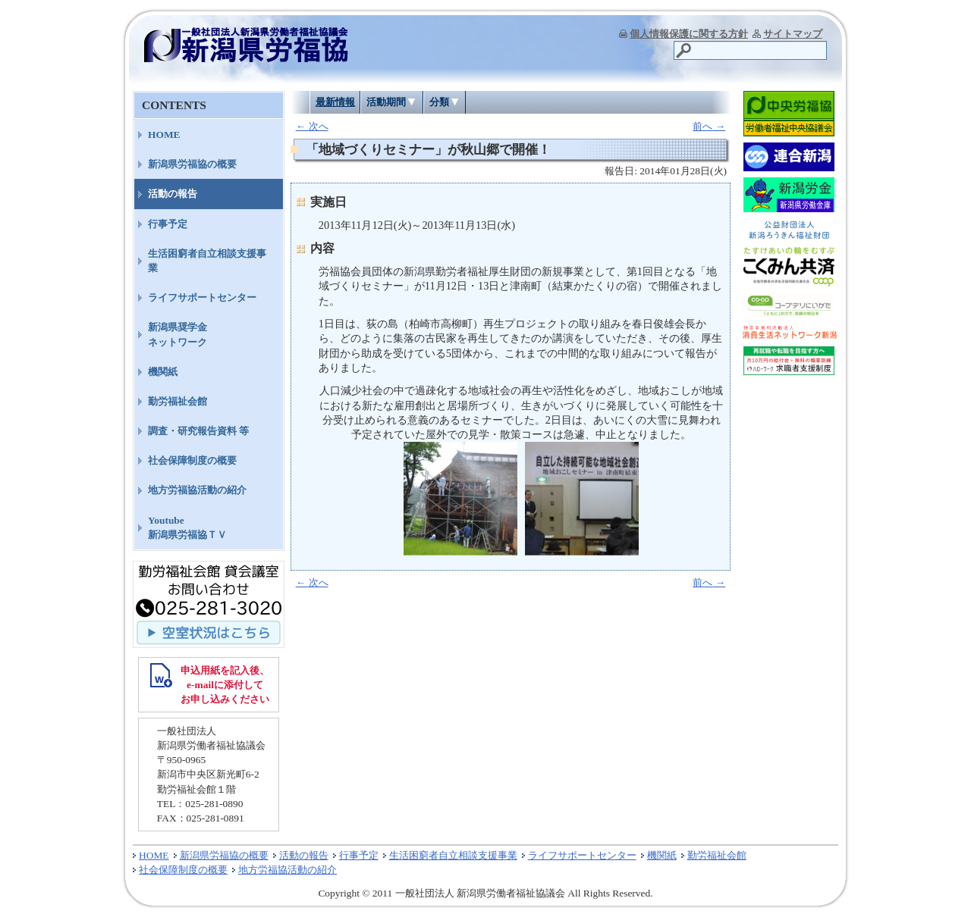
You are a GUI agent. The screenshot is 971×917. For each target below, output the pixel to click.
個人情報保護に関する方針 (689, 33)
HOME (164, 134)
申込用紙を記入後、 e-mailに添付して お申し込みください (225, 685)
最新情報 (335, 102)
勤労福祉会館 (177, 401)
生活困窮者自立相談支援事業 (207, 261)
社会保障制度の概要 (192, 460)
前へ (709, 126)
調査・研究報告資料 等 (198, 431)
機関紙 (163, 371)
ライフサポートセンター (202, 297)
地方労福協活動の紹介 (197, 490)
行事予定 (167, 224)
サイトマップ (792, 33)
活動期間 (386, 102)
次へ (312, 126)
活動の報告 (172, 193)
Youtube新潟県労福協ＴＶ (187, 527)
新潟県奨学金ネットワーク (177, 334)
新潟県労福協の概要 (192, 164)
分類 (439, 102)
